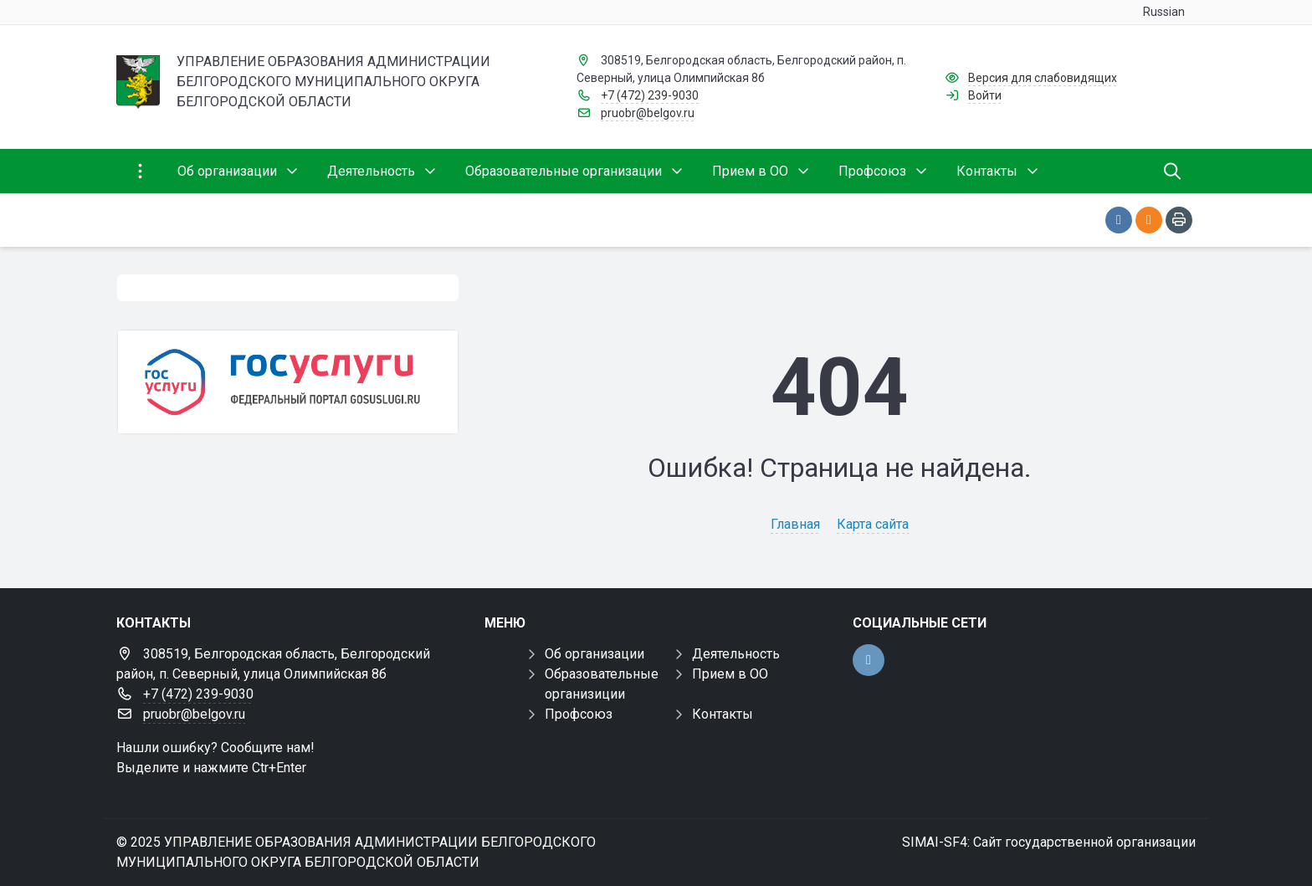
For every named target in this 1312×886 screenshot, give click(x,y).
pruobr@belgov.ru (647, 113)
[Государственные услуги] (288, 382)
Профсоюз (578, 714)
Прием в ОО (730, 674)
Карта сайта (873, 524)
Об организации (594, 654)
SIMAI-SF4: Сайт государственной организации (1049, 842)
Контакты (722, 714)
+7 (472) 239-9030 (650, 95)
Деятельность (736, 654)
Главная (795, 524)
